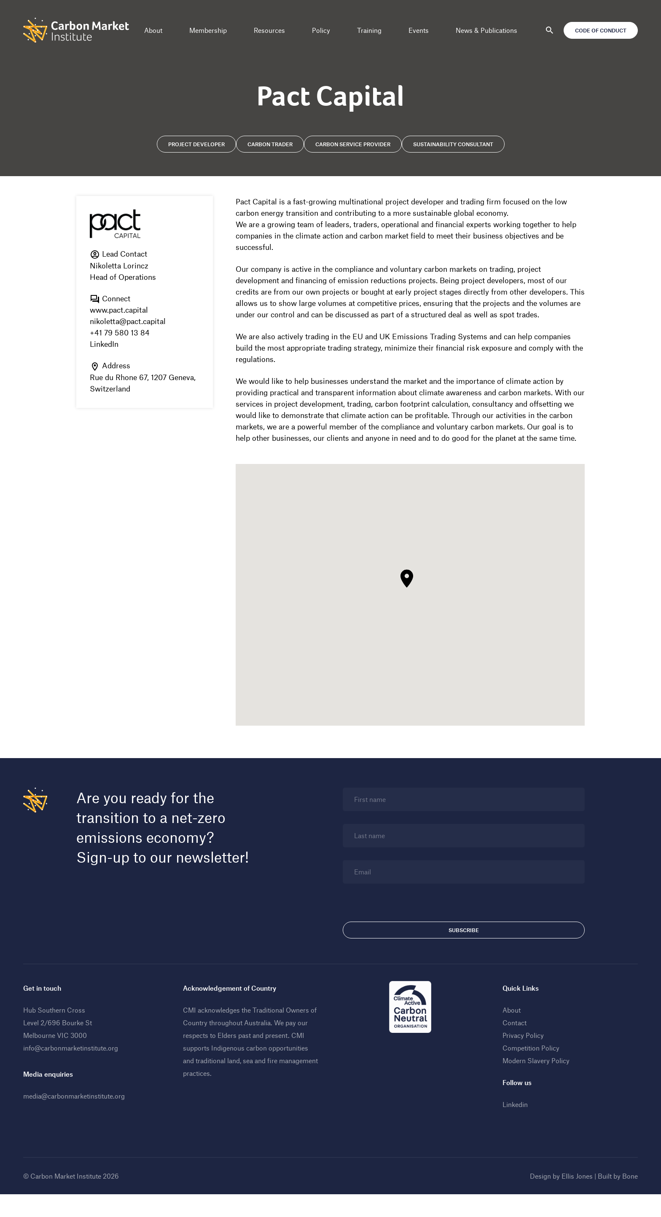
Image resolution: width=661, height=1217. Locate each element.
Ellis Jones (575, 1199)
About (153, 30)
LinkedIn (105, 344)
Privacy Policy (522, 1058)
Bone (629, 1199)
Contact (514, 1045)
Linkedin (514, 1127)
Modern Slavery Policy (535, 1083)
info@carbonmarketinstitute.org (71, 1071)
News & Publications (486, 30)
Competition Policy (530, 1071)
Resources (269, 30)
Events (418, 30)
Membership (208, 30)
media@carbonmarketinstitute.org (75, 1119)
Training (369, 30)
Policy (321, 30)
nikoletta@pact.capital (129, 321)
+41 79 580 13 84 (121, 333)
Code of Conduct (599, 30)
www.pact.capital (120, 310)
